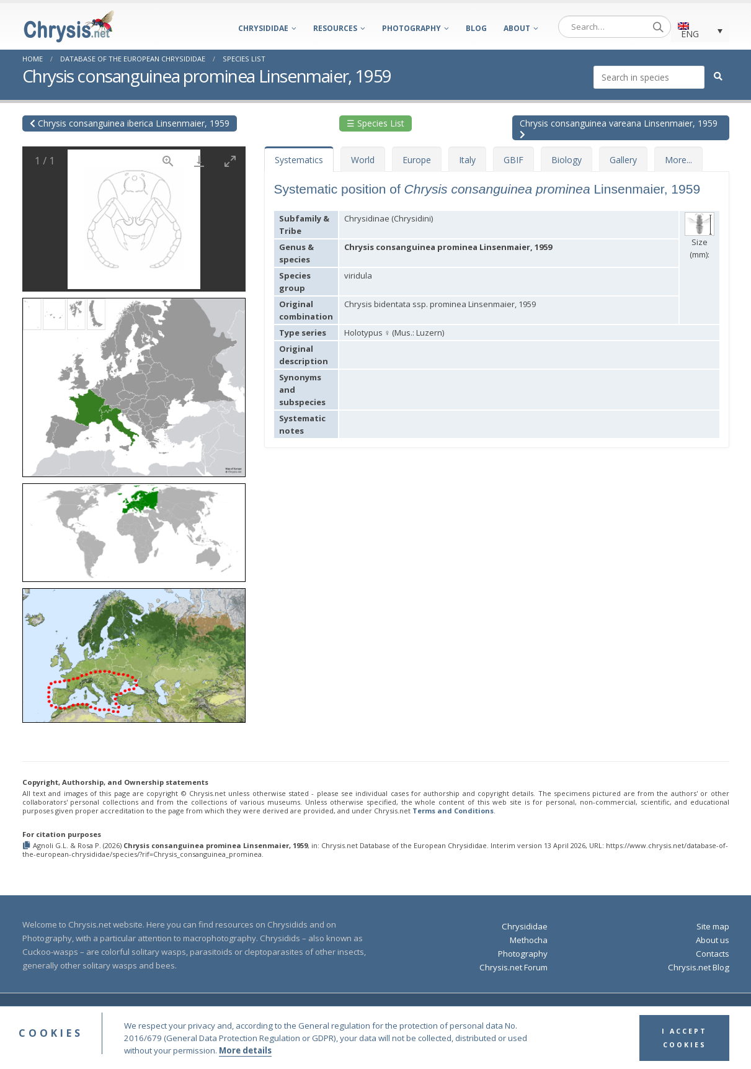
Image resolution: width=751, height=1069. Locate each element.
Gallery (623, 160)
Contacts (712, 953)
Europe (416, 160)
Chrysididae (263, 28)
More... (678, 160)
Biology (566, 160)
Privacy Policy (509, 1012)
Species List (244, 58)
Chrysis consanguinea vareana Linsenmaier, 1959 (619, 128)
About (517, 28)
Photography (411, 28)
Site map (712, 926)
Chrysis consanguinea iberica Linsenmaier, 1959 (129, 123)
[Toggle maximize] (230, 161)
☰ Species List (375, 123)
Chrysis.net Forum (513, 967)
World (363, 160)
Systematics (299, 160)
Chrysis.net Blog (698, 967)
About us (712, 940)
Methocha (529, 940)
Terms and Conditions (453, 810)
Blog (476, 28)
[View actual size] (168, 161)
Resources (335, 28)
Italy (467, 160)
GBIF (513, 160)
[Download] (199, 161)
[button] (134, 383)
